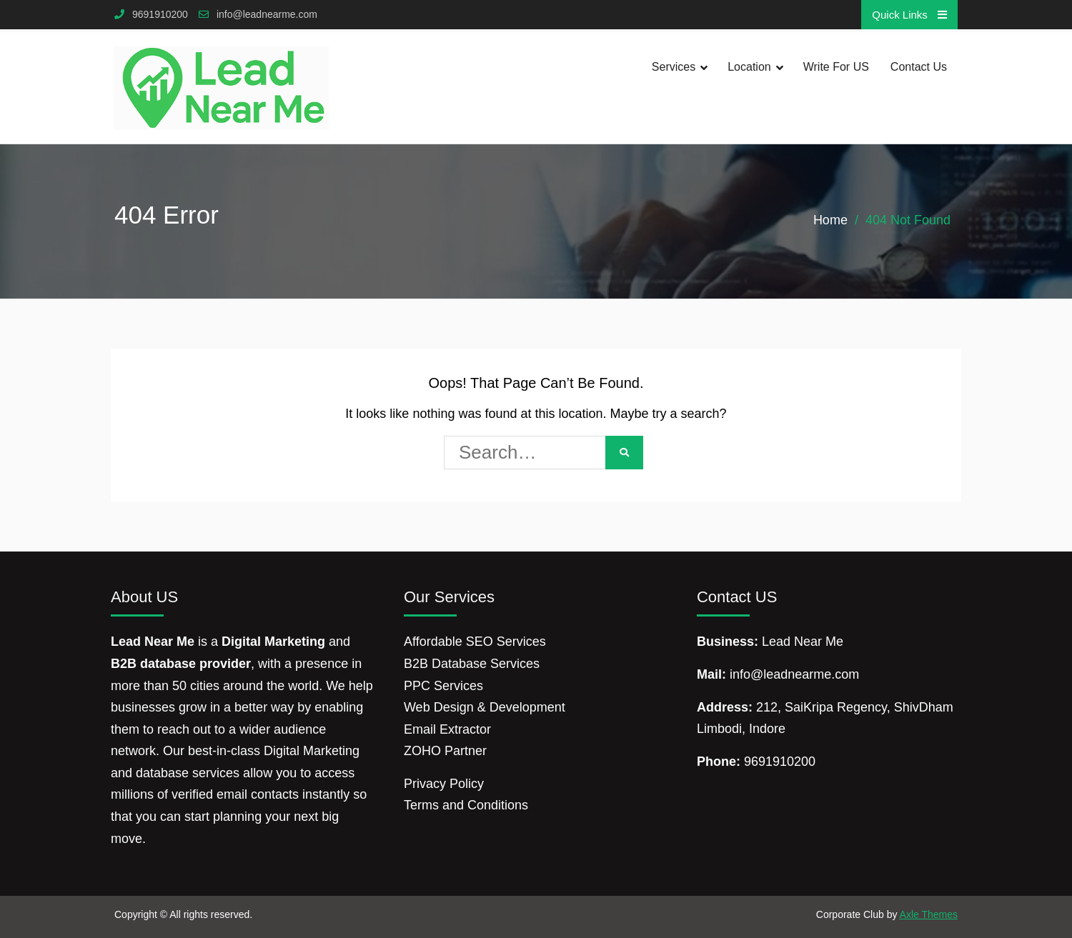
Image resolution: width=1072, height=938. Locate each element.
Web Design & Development (484, 707)
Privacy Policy (444, 784)
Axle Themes (929, 914)
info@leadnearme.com (267, 15)
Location (749, 67)
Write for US (836, 67)
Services (673, 67)
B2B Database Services (472, 664)
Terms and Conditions (466, 805)
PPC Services (443, 686)
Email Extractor (447, 729)
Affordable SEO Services (475, 641)
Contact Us (918, 67)
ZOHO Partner (445, 751)
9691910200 (160, 15)
